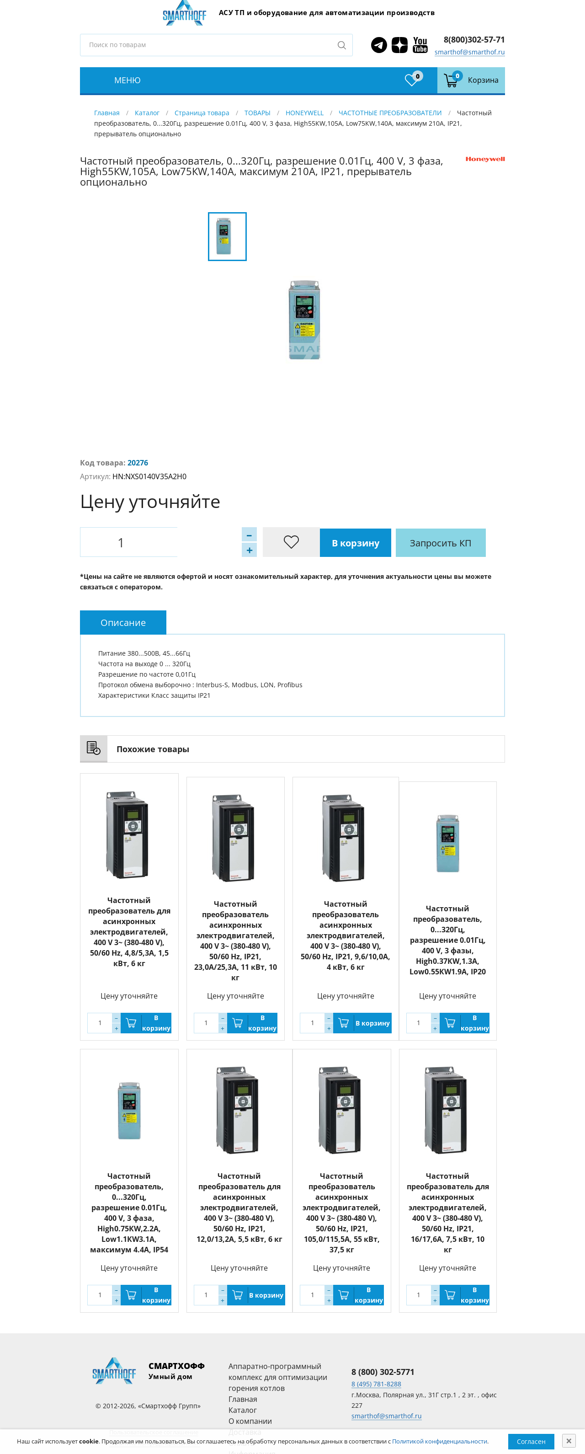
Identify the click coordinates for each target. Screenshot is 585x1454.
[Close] (569, 1441)
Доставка (245, 1428)
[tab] (123, 622)
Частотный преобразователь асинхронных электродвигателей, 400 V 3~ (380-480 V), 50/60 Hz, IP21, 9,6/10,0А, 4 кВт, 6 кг (345, 931)
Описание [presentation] (123, 622)
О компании (250, 1417)
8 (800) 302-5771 (383, 1368)
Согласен (531, 1441)
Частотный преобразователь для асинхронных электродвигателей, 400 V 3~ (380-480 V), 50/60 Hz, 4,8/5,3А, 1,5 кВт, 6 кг (129, 931)
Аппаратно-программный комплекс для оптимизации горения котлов (278, 1374)
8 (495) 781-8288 (376, 1380)
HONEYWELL (305, 112)
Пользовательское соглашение (153, 1428)
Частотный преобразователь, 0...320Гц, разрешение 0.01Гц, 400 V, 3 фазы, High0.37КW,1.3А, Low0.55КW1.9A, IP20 (448, 940)
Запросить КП (278, 542)
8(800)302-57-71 (474, 39)
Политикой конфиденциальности (439, 1441)
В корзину (192, 542)
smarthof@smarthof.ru (470, 52)
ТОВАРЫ (258, 112)
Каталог (147, 112)
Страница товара (202, 112)
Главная (107, 112)
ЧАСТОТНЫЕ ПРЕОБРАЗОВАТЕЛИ (390, 112)
